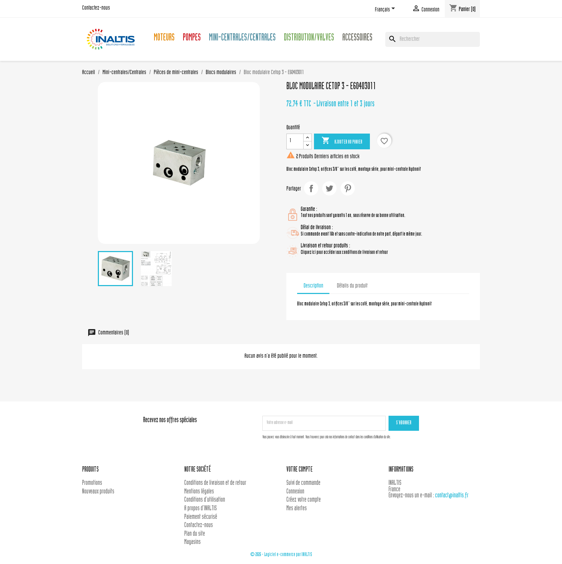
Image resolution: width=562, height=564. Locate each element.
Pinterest (347, 188)
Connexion (295, 491)
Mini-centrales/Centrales (242, 38)
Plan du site (194, 534)
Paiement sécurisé (200, 517)
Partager (311, 188)
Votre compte (299, 470)
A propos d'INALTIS (200, 508)
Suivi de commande (303, 483)
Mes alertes (296, 508)
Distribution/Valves (309, 38)
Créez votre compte (303, 500)
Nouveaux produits (98, 491)
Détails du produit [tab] (352, 286)
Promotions (92, 483)
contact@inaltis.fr (451, 495)
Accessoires (357, 38)
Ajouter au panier (342, 141)
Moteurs (164, 38)
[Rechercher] (432, 39)
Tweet (329, 188)
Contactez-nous (96, 8)
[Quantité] (295, 141)
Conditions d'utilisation (204, 500)
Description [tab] (313, 286)
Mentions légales (199, 491)
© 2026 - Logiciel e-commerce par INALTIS (281, 555)
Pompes (192, 38)
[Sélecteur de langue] (386, 9)
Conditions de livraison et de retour (215, 483)
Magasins (192, 542)
